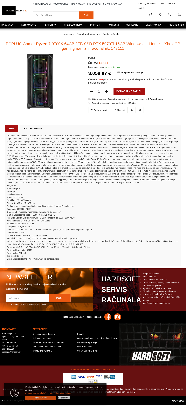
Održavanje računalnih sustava (47, 347)
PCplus (91, 58)
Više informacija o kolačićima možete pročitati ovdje (48, 393)
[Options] (64, 398)
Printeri (95, 25)
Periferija (50, 25)
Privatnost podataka (42, 338)
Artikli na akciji (42, 4)
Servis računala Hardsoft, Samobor (49, 342)
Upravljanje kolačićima (87, 351)
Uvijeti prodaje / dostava (44, 334)
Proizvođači (94, 4)
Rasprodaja (78, 4)
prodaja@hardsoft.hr (147, 4)
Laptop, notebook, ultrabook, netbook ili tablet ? (98, 338)
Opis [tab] (11, 128)
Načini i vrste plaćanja (87, 342)
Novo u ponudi (61, 4)
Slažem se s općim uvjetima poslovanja (28, 305)
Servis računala (112, 4)
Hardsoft (120, 290)
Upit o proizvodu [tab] (32, 128)
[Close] (40, 398)
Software (133, 25)
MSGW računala (84, 347)
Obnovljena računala (42, 351)
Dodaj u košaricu (129, 91)
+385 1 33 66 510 (168, 4)
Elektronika (154, 25)
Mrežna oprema (73, 25)
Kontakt (141, 8)
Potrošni (113, 25)
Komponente (29, 25)
